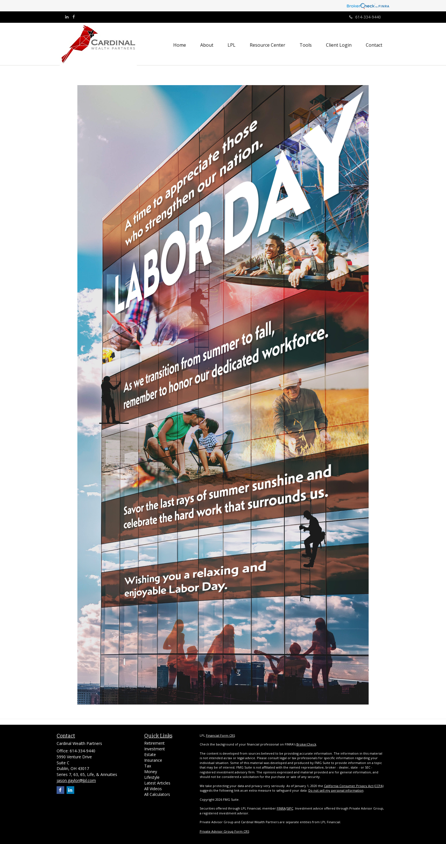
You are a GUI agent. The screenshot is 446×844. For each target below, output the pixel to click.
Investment (154, 748)
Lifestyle (152, 777)
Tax (147, 766)
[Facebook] (74, 17)
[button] (206, 45)
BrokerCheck (306, 744)
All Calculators (157, 794)
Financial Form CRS (220, 735)
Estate (150, 754)
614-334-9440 (365, 17)
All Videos (153, 788)
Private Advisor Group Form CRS (224, 831)
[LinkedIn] (67, 17)
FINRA (281, 808)
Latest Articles (157, 783)
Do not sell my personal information (336, 790)
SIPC (290, 808)
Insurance (153, 760)
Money (150, 771)
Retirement (154, 743)
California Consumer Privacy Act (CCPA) (353, 786)
